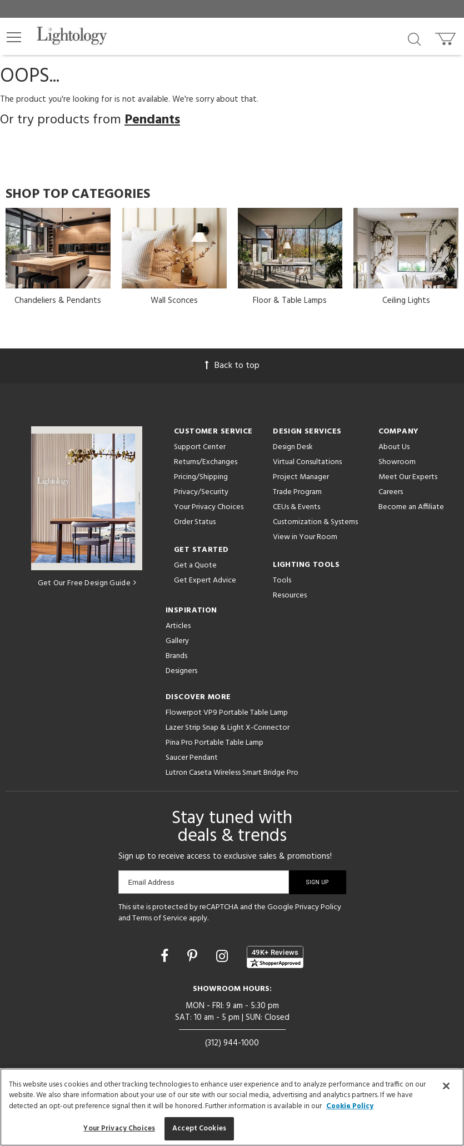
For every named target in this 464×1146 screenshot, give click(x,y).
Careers (390, 492)
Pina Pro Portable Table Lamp (214, 742)
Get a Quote (195, 565)
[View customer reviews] (275, 957)
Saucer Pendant (192, 757)
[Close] (446, 1086)
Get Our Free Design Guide (87, 583)
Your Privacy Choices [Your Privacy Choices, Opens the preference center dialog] (119, 1128)
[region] (232, 1107)
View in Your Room (305, 537)
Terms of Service (159, 918)
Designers (181, 671)
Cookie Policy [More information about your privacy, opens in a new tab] (349, 1106)
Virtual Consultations (307, 462)
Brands (176, 656)
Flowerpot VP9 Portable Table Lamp (227, 712)
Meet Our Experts (407, 477)
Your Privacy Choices (208, 507)
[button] (14, 37)
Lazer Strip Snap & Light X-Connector (228, 727)
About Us (394, 447)
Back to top (232, 365)
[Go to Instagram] (223, 957)
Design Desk (293, 447)
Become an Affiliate (411, 507)
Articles (178, 626)
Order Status (195, 522)
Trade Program (297, 492)
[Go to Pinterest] (193, 957)
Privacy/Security (201, 492)
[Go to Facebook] (166, 957)
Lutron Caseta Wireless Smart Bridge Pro (232, 772)
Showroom (397, 462)
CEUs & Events (296, 507)
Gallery (177, 641)
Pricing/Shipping (201, 477)
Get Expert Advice (205, 580)
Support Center (200, 447)
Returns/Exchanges (205, 462)
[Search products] (414, 38)
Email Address (151, 882)
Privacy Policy (318, 907)
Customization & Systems (315, 522)
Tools (282, 580)
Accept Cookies (199, 1128)
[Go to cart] (446, 36)
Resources (290, 595)
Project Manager (301, 477)
